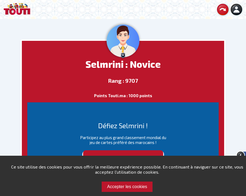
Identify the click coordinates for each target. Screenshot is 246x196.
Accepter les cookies (127, 186)
